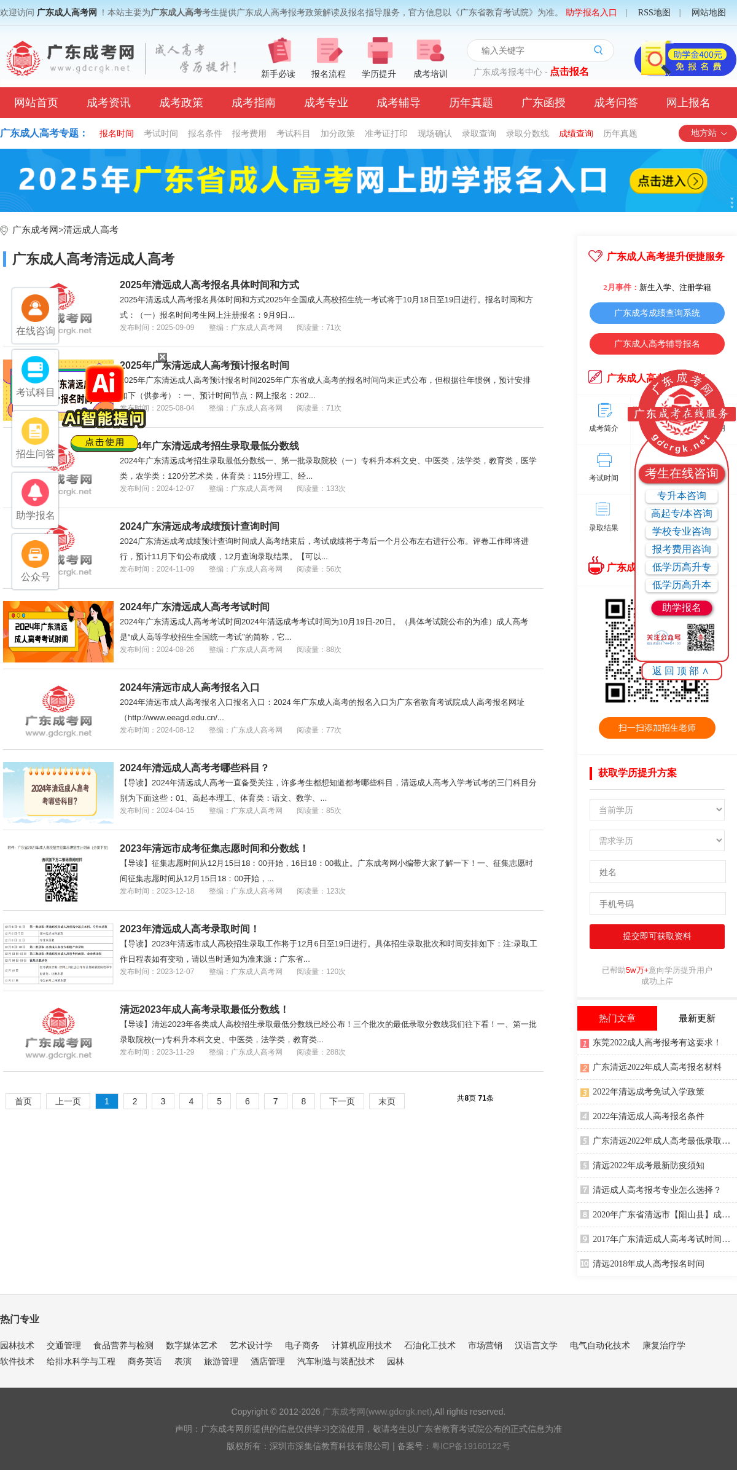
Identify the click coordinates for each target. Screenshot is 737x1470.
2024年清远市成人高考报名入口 (190, 687)
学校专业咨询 (681, 531)
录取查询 (479, 133)
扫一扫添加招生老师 (657, 728)
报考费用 (249, 133)
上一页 (68, 1101)
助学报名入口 (591, 12)
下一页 (342, 1101)
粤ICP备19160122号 (471, 1446)
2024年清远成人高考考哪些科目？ (195, 768)
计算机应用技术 (362, 1345)
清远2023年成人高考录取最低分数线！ (204, 1009)
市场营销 (485, 1345)
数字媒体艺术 (191, 1345)
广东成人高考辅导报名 (657, 343)
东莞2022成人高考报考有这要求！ (651, 1041)
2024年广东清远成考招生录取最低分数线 (209, 446)
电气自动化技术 (600, 1345)
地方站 (709, 133)
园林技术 (17, 1345)
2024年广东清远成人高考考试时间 (195, 607)
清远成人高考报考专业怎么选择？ (651, 1189)
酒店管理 (268, 1361)
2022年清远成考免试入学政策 (642, 1091)
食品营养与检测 (123, 1345)
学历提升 (379, 74)
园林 (395, 1361)
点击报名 (569, 71)
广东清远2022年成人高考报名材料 (651, 1066)
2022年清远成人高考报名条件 (642, 1115)
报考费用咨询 (681, 549)
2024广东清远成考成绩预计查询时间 (199, 526)
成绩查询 (576, 133)
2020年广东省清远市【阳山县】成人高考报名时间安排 (658, 1214)
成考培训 (430, 74)
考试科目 (293, 133)
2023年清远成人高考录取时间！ (190, 929)
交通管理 (64, 1345)
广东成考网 (35, 230)
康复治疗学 (663, 1345)
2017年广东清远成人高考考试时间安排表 (658, 1238)
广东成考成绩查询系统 (657, 313)
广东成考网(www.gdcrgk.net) (377, 1412)
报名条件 (205, 133)
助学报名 (681, 607)
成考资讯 (109, 102)
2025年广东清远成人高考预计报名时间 (204, 365)
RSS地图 (654, 12)
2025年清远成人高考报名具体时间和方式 (209, 285)
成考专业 (326, 102)
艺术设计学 (251, 1345)
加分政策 (338, 133)
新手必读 (278, 74)
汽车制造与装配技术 (336, 1361)
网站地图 (709, 12)
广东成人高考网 (67, 12)
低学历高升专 (681, 567)
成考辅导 (398, 102)
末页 (387, 1101)
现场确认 (435, 133)
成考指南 (254, 102)
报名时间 (116, 133)
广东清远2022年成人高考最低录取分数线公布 (658, 1140)
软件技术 (17, 1361)
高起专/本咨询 (681, 513)
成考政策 (181, 102)
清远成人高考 (91, 230)
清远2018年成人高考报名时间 (642, 1263)
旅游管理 (221, 1361)
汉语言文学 (536, 1345)
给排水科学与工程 (81, 1361)
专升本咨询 (681, 495)
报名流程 (328, 74)
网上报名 (688, 102)
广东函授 (543, 102)
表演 (183, 1361)
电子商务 (302, 1345)
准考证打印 (386, 133)
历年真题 (471, 102)
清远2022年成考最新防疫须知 (642, 1164)
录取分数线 (527, 133)
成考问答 (616, 102)
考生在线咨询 (682, 473)
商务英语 (145, 1361)
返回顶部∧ (682, 671)
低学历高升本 (681, 585)
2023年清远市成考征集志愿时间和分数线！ (214, 848)
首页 (23, 1101)
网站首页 (36, 102)
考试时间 (161, 133)
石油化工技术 (430, 1345)
